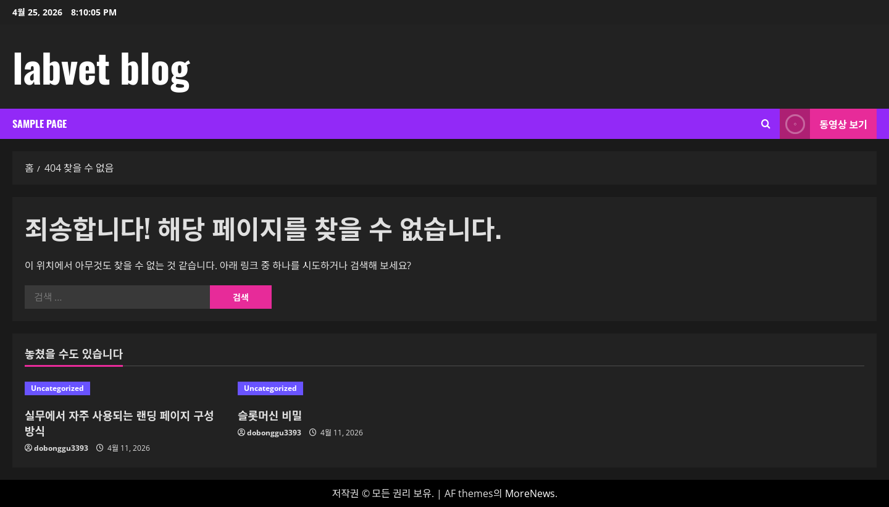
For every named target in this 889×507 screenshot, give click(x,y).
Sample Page (39, 123)
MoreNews (530, 493)
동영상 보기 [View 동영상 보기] (823, 124)
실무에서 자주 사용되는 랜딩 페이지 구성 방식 (119, 422)
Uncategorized (57, 388)
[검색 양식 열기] (765, 124)
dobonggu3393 (61, 448)
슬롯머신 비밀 (270, 415)
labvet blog (101, 67)
